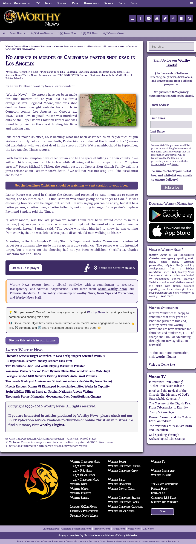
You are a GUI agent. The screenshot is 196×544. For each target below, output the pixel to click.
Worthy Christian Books (123, 502)
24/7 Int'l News (83, 466)
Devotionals (91, 3)
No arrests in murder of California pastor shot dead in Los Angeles (70, 60)
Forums (61, 3)
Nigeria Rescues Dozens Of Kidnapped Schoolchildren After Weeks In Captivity (57, 386)
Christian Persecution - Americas (57, 438)
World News (134, 528)
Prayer (108, 3)
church (94, 72)
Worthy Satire (79, 497)
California (72, 72)
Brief (134, 3)
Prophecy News (102, 528)
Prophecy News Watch (84, 515)
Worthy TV (157, 377)
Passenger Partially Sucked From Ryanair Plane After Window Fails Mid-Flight (57, 371)
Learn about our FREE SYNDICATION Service (63, 75)
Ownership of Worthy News (76, 293)
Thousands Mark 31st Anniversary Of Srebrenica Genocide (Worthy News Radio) (58, 381)
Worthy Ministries (18, 3)
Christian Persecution (22, 438)
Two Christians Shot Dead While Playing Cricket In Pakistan (45, 366)
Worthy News (29, 75)
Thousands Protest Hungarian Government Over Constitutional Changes (53, 396)
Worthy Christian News (85, 461)
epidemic (104, 72)
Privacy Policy (158, 164)
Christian (84, 72)
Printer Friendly (14, 78)
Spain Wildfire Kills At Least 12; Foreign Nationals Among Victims (49, 391)
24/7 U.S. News (89, 33)
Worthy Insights (80, 493)
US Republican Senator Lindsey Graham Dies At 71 (38, 361)
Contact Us (158, 493)
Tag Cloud (47, 72)
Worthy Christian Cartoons (125, 506)
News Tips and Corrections (115, 293)
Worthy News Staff (28, 297)
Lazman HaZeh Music (83, 506)
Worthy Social (117, 461)
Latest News (19, 33)
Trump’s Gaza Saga (161, 412)
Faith (113, 72)
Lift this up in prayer (25, 268)
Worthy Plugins (166, 356)
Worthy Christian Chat (123, 470)
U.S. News (148, 528)
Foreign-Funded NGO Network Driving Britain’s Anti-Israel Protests (51, 376)
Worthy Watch (79, 488)
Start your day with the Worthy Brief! (110, 75)
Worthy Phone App (162, 470)
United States (88, 438)
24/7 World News (43, 33)
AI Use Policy (46, 293)
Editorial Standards (23, 293)
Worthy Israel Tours (121, 511)
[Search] (189, 18)
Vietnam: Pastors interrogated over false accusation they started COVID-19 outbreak (61, 442)
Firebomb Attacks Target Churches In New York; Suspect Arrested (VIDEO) (55, 356)
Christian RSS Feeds (164, 497)
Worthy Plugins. (52, 425)
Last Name (157, 131)
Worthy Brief (78, 484)
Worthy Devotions (119, 484)
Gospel (120, 72)
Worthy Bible (116, 479)
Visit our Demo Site (162, 364)
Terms (175, 164)
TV (37, 3)
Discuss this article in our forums (32, 340)
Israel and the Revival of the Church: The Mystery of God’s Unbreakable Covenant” (169, 394)
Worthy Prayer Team (121, 488)
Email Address (159, 105)
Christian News (51, 528)
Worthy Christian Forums (124, 466)
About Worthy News (112, 289)
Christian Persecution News (76, 528)
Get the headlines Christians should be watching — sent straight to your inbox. (72, 185)
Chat (75, 3)
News (48, 3)
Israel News (119, 528)
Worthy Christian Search (124, 497)
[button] (191, 3)
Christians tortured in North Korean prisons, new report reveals (48, 445)
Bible (122, 3)
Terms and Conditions (164, 484)
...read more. (166, 296)
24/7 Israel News (67, 33)
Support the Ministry (164, 502)
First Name (157, 118)
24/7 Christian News (113, 33)
